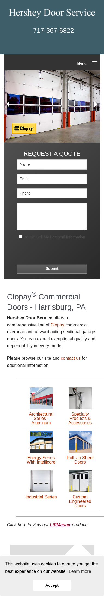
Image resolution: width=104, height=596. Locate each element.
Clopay (57, 325)
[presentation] (50, 251)
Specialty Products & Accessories (80, 418)
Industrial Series (41, 497)
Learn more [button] (80, 571)
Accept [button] (52, 585)
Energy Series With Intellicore (41, 459)
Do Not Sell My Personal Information (52, 237)
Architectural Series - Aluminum (41, 418)
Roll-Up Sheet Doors (80, 459)
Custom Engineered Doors (80, 501)
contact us (71, 358)
